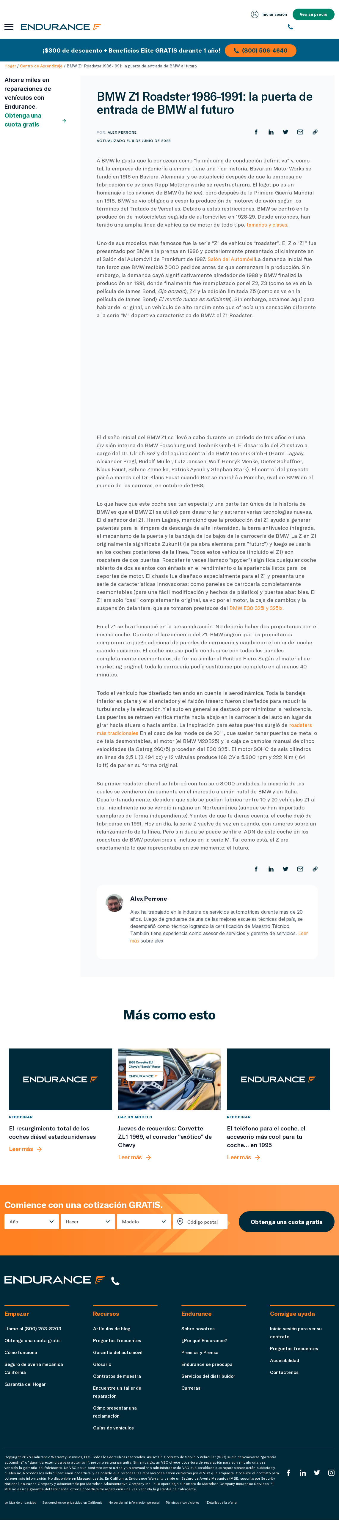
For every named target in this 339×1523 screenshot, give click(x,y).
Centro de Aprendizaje (41, 65)
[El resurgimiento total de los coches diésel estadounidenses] (60, 1079)
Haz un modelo (135, 1117)
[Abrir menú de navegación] (8, 26)
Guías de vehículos (114, 1431)
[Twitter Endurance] (316, 1476)
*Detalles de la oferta (220, 1506)
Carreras (191, 1391)
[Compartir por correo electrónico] (300, 132)
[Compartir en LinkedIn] (270, 132)
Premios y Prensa (201, 1355)
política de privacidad (20, 1506)
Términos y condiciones (182, 1506)
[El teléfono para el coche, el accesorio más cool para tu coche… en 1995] (278, 1079)
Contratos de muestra (118, 1379)
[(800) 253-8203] (311, 26)
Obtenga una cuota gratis (35, 120)
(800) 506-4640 (261, 49)
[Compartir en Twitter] (285, 132)
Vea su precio (313, 14)
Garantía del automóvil (118, 1355)
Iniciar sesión (267, 14)
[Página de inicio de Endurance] (62, 26)
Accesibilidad (285, 1363)
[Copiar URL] (315, 132)
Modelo (128, 1222)
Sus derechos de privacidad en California (72, 1506)
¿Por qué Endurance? (205, 1343)
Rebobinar (21, 1117)
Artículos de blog (112, 1331)
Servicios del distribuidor (209, 1379)
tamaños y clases (268, 224)
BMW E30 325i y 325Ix (257, 608)
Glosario (102, 1367)
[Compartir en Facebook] (255, 132)
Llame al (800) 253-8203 (32, 1331)
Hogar (10, 65)
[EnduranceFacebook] (287, 1476)
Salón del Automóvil (232, 259)
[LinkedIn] (302, 1476)
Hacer (71, 1222)
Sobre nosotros (199, 1331)
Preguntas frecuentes (118, 1343)
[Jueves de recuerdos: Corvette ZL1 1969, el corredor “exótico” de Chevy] (169, 1079)
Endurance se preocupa (208, 1367)
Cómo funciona (21, 1355)
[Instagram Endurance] (331, 1476)
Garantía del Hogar (25, 1387)
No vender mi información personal (134, 1506)
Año (14, 1222)
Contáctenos (285, 1375)
